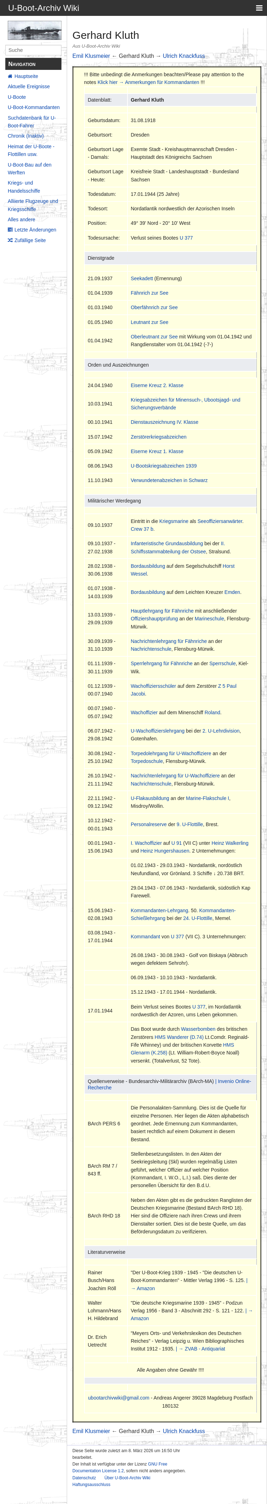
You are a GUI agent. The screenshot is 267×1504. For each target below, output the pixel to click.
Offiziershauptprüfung (154, 618)
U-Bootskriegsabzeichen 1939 (164, 466)
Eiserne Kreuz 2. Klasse (157, 385)
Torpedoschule (147, 761)
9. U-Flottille (190, 824)
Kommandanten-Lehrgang (159, 910)
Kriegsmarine (173, 521)
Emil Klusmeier (91, 56)
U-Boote (17, 97)
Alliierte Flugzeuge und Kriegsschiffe (33, 205)
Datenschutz (84, 1477)
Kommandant (145, 936)
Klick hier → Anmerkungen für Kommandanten (148, 82)
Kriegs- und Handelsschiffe (24, 186)
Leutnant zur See (149, 322)
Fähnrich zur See (149, 293)
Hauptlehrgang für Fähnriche (162, 611)
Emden (232, 592)
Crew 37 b (142, 529)
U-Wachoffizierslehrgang (158, 731)
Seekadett (142, 278)
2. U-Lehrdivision (220, 731)
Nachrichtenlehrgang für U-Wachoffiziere (175, 775)
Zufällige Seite (30, 240)
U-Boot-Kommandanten (34, 107)
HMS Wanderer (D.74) (179, 1037)
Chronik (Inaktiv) (26, 136)
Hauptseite (26, 76)
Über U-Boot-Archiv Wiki (127, 1477)
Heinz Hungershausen (164, 851)
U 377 (186, 238)
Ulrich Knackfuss (184, 56)
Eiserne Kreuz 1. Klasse (157, 451)
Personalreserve (149, 824)
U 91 (176, 843)
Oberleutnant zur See (154, 336)
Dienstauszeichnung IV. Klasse (164, 422)
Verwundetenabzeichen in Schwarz (169, 480)
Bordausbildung (148, 566)
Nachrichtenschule (151, 649)
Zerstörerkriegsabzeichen (158, 437)
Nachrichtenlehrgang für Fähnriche (169, 641)
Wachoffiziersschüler (153, 686)
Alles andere (21, 219)
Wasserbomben (198, 1029)
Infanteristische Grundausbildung (167, 543)
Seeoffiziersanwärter (219, 521)
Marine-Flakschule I (207, 798)
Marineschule (209, 618)
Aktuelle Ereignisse (29, 86)
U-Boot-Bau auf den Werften (30, 168)
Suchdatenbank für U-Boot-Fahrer (32, 121)
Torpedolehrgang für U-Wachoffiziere (171, 753)
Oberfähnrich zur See (154, 307)
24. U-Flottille (197, 918)
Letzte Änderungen (35, 230)
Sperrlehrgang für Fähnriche (161, 663)
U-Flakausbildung (150, 798)
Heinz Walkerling (230, 843)
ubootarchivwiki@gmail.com (118, 1398)
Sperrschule (222, 663)
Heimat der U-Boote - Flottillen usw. (31, 150)
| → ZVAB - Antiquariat (200, 1349)
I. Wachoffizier (146, 843)
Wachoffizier (144, 712)
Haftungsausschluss (91, 1484)
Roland (212, 712)
